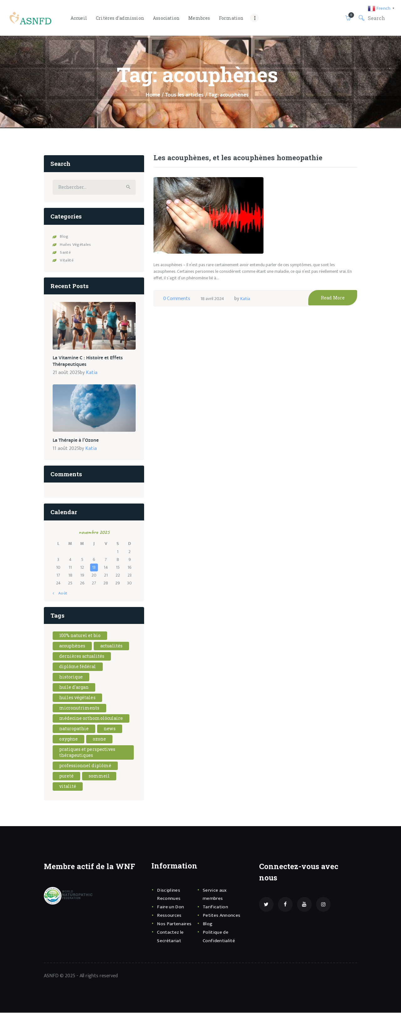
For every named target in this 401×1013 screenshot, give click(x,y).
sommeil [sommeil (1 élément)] (99, 776)
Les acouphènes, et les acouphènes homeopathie (227, 165)
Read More (335, 312)
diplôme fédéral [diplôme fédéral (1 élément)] (78, 666)
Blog (64, 238)
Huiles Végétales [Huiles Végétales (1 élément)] (77, 697)
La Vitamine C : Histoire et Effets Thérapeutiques (83, 362)
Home (153, 95)
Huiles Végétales (74, 246)
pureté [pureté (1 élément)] (66, 776)
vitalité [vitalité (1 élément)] (68, 786)
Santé (65, 254)
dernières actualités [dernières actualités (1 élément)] (82, 656)
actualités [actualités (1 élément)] (112, 646)
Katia (249, 313)
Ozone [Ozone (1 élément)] (100, 739)
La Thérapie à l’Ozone (73, 440)
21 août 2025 (66, 373)
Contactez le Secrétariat (171, 936)
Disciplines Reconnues (169, 894)
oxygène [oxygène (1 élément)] (68, 739)
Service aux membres (216, 894)
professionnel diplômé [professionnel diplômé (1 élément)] (85, 765)
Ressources (170, 915)
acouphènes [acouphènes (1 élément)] (72, 646)
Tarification (216, 906)
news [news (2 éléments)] (110, 728)
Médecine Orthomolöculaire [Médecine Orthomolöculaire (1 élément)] (91, 718)
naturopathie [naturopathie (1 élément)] (74, 728)
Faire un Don (171, 906)
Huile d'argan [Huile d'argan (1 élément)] (74, 687)
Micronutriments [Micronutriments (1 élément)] (79, 708)
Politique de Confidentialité (220, 936)
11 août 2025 (66, 448)
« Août (61, 593)
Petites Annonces (223, 915)
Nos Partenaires (176, 923)
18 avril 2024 (213, 313)
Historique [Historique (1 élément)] (71, 677)
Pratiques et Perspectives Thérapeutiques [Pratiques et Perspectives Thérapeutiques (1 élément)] (88, 752)
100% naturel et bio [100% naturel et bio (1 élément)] (80, 635)
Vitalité (66, 262)
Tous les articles (184, 95)
